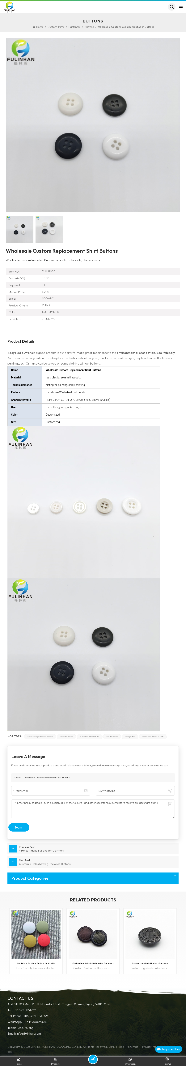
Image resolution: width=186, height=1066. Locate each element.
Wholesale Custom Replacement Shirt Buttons (47, 777)
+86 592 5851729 (24, 1010)
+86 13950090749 (35, 1016)
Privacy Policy (150, 1046)
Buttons (89, 27)
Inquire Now (168, 1049)
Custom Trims (56, 27)
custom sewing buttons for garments (40, 737)
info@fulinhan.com (29, 1033)
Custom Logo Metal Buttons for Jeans (150, 963)
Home (38, 27)
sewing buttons (130, 737)
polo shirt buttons (112, 737)
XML (112, 1046)
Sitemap (133, 1046)
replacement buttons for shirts (152, 737)
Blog (121, 1046)
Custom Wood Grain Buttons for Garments (92, 963)
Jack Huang (25, 1027)
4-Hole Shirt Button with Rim (89, 737)
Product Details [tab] (21, 341)
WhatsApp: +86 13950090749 (27, 1022)
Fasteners (74, 27)
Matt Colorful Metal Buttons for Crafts (36, 963)
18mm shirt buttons (66, 737)
